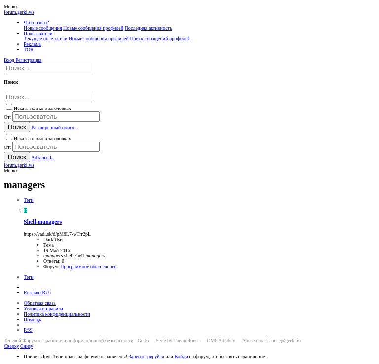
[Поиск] (47, 68)
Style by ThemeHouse (178, 340)
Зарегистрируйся (146, 356)
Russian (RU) (37, 292)
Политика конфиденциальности (57, 314)
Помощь (32, 319)
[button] (10, 6)
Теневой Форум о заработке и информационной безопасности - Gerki (77, 340)
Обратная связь (40, 303)
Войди (181, 356)
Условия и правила (43, 308)
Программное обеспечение (88, 266)
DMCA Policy (221, 340)
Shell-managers (43, 222)
